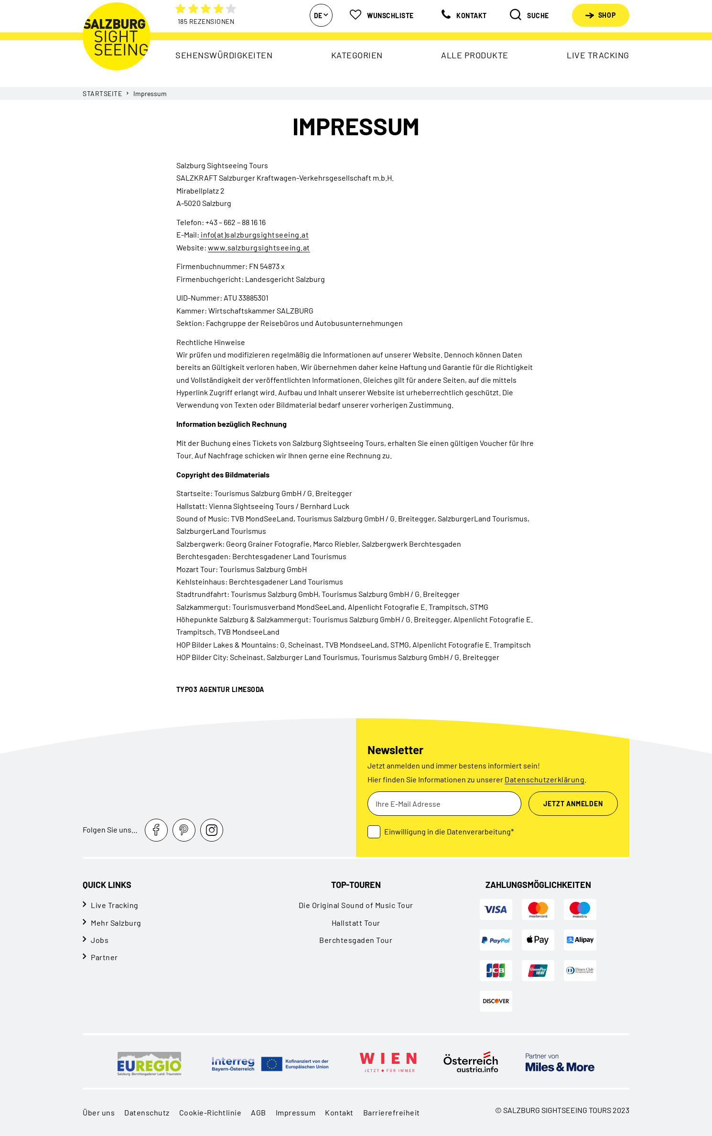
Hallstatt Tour (356, 922)
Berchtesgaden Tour (355, 939)
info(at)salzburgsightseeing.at (254, 234)
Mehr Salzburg (116, 922)
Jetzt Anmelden (573, 804)
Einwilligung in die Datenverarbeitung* (449, 831)
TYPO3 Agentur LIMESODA (220, 689)
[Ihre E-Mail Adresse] (444, 803)
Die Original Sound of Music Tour (356, 904)
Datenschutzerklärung (544, 779)
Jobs (99, 939)
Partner (104, 957)
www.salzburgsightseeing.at (259, 247)
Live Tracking (115, 904)
